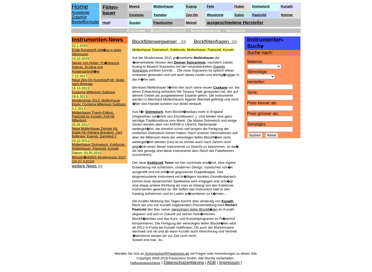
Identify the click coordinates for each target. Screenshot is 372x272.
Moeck (134, 6)
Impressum (229, 262)
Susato (134, 23)
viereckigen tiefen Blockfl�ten (195, 209)
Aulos (239, 15)
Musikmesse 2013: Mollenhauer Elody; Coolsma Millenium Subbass (99, 102)
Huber (239, 6)
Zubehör (79, 17)
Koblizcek (155, 163)
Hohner (287, 15)
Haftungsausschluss (145, 263)
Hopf (106, 23)
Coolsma (136, 15)
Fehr (210, 6)
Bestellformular (85, 22)
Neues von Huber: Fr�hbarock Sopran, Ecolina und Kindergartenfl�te (95, 67)
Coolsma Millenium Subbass (93, 92)
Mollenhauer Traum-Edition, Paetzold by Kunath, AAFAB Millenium (93, 116)
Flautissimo (163, 23)
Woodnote (215, 15)
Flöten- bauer (111, 9)
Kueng (191, 6)
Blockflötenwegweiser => (159, 41)
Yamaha (159, 15)
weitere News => (87, 166)
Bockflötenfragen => (215, 41)
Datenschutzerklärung (184, 262)
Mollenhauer (163, 6)
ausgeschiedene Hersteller (235, 22)
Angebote (80, 12)
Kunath (287, 6)
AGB (211, 262)
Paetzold (259, 15)
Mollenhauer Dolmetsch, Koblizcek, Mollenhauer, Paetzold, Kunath (99, 146)
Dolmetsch (261, 6)
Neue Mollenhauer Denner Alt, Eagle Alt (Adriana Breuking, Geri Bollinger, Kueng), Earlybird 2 (97, 132)
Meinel (191, 23)
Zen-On (192, 15)
